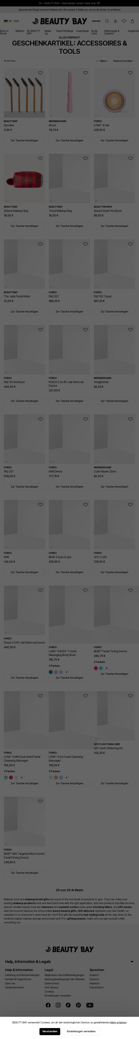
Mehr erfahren (118, 1022)
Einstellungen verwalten (81, 1031)
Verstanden (49, 1031)
